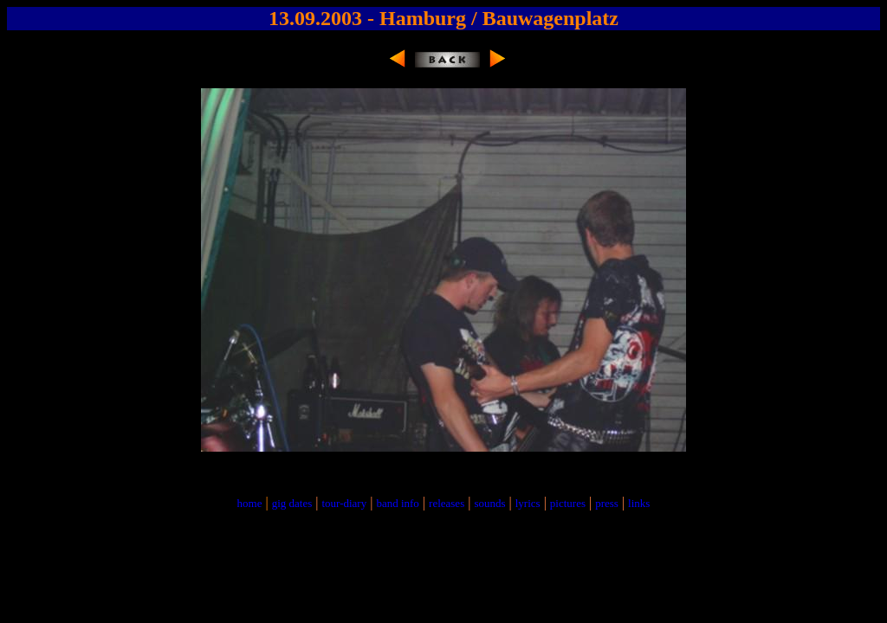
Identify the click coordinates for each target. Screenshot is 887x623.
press (606, 503)
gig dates (292, 503)
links (639, 503)
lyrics (528, 503)
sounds (489, 503)
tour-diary (343, 503)
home (249, 503)
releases (446, 503)
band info (397, 503)
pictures (568, 503)
